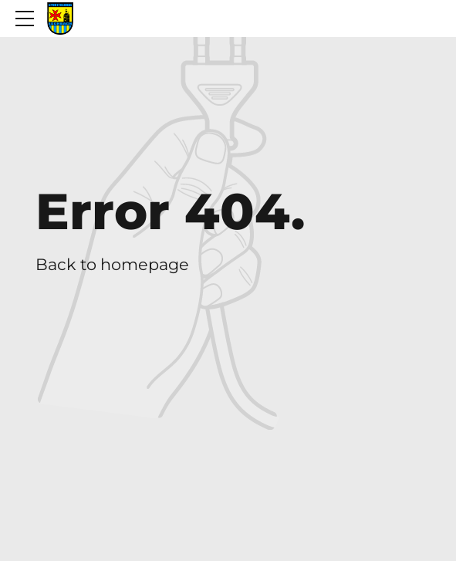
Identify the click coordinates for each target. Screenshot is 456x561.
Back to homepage (112, 264)
